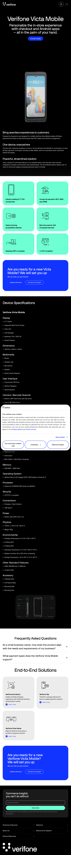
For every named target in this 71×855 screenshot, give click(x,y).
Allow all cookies (58, 445)
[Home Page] (9, 4)
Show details (60, 437)
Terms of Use (31, 429)
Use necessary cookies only (13, 445)
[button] (66, 4)
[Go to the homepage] (20, 847)
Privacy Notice (17, 429)
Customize (36, 445)
